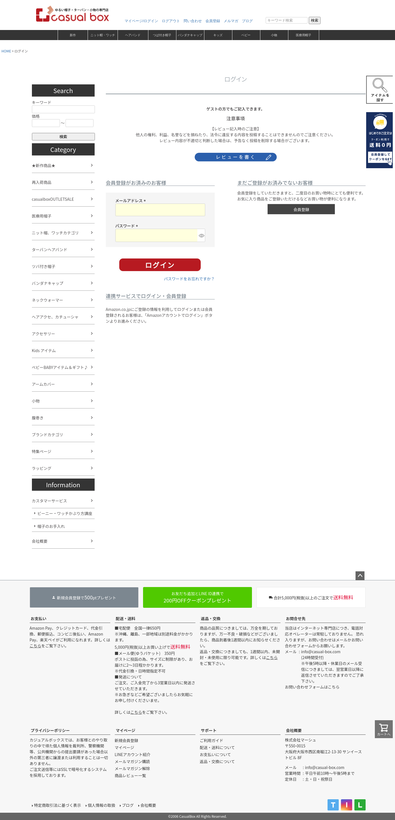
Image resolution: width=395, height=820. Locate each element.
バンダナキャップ (190, 35)
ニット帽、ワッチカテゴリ (55, 232)
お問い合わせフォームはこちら (312, 687)
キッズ (218, 35)
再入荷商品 (42, 182)
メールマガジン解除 (132, 768)
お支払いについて (215, 754)
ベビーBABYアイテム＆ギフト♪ (60, 367)
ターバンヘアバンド (49, 249)
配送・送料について (217, 747)
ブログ (247, 21)
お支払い (38, 618)
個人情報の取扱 (101, 805)
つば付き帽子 (162, 35)
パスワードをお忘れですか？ (189, 278)
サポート (209, 730)
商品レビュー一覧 (130, 775)
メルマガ (231, 21)
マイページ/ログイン (141, 21)
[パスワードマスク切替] (201, 235)
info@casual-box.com (321, 651)
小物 (274, 35)
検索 (314, 20)
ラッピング (42, 468)
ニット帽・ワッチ (102, 35)
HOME (6, 50)
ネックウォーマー (47, 300)
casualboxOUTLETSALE (53, 199)
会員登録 (212, 21)
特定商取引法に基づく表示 (57, 805)
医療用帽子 (303, 35)
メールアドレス (131, 200)
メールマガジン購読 (132, 761)
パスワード (127, 225)
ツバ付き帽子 (43, 266)
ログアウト (171, 21)
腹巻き (38, 418)
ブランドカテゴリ (47, 434)
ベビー (246, 35)
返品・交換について (217, 761)
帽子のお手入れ (51, 526)
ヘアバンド (133, 35)
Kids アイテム (44, 350)
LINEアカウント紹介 (133, 754)
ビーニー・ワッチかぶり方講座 (65, 513)
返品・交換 (211, 618)
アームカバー (43, 384)
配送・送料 (125, 618)
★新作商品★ (43, 165)
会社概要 (40, 541)
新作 (73, 35)
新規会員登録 (126, 740)
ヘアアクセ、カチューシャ (55, 317)
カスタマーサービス (49, 500)
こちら (35, 645)
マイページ (125, 730)
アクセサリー (43, 333)
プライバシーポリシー (50, 730)
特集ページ (42, 451)
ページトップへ (360, 575)
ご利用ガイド (211, 740)
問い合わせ (193, 21)
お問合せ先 (296, 618)
